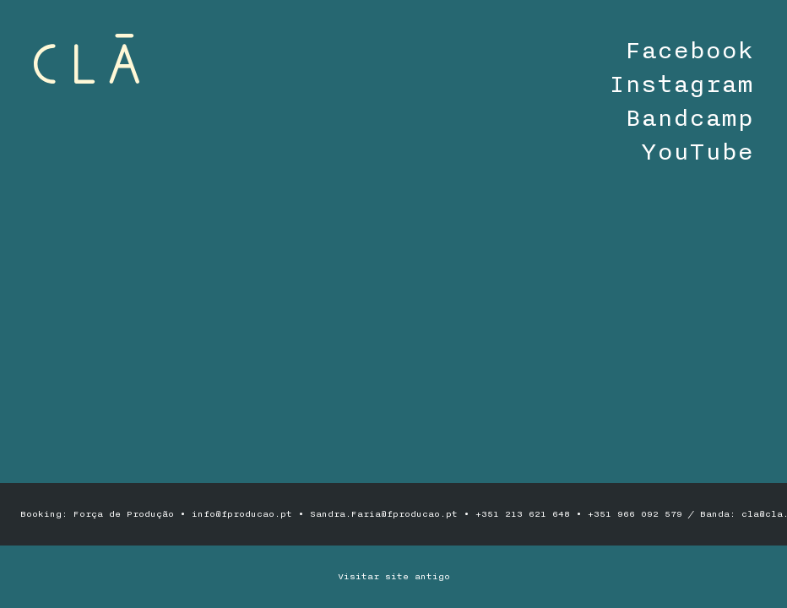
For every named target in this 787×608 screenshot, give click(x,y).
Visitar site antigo (394, 577)
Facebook (689, 50)
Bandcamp (689, 118)
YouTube (697, 152)
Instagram (681, 84)
